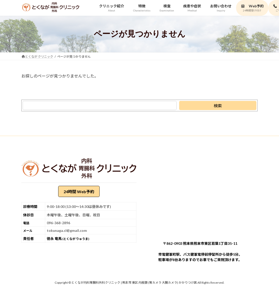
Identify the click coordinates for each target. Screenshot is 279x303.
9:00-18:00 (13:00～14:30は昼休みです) (79, 207)
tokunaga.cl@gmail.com (67, 231)
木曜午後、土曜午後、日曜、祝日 (73, 215)
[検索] (217, 105)
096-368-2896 (58, 223)
